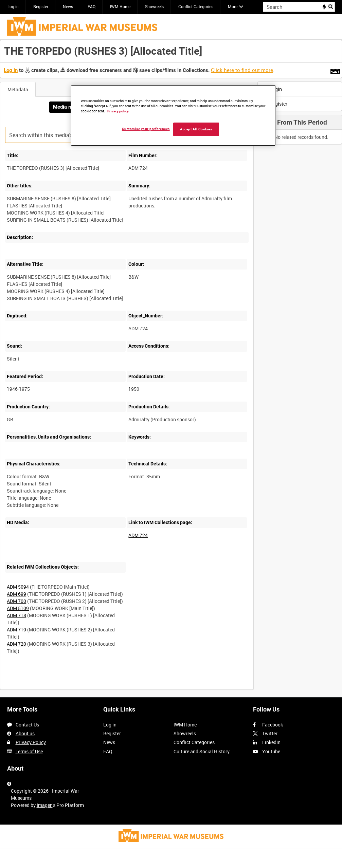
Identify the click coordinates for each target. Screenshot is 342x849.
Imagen (45, 805)
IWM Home (120, 6)
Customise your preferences (146, 129)
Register (40, 6)
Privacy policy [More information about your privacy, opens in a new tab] (118, 111)
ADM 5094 (18, 587)
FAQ (91, 6)
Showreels (154, 6)
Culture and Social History (202, 751)
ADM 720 (16, 644)
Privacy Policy (31, 742)
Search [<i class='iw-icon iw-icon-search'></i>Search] (331, 6)
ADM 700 (16, 601)
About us (25, 733)
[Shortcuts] (335, 70)
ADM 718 (16, 615)
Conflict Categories (195, 6)
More (232, 6)
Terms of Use (29, 751)
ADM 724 (138, 535)
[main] (171, 368)
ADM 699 (16, 594)
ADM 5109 (18, 608)
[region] (173, 115)
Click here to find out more (242, 70)
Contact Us (27, 724)
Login (271, 89)
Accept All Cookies (196, 129)
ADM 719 (16, 629)
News (68, 6)
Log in (13, 6)
